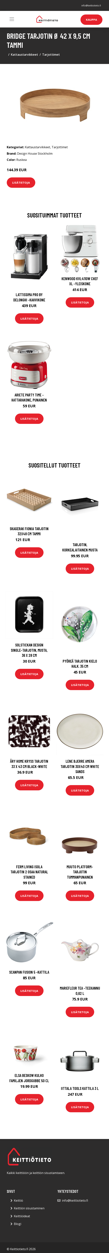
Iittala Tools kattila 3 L (80, 1088)
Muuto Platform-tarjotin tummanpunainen (80, 871)
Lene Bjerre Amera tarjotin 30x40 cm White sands (80, 766)
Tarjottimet (51, 54)
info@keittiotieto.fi (91, 5)
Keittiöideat (22, 1216)
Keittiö (18, 1200)
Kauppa (91, 19)
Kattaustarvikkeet (24, 54)
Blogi (17, 1224)
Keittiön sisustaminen (29, 1208)
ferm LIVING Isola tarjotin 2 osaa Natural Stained (29, 871)
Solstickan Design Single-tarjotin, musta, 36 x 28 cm (29, 650)
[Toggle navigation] (12, 19)
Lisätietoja (21, 182)
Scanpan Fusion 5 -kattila (29, 972)
